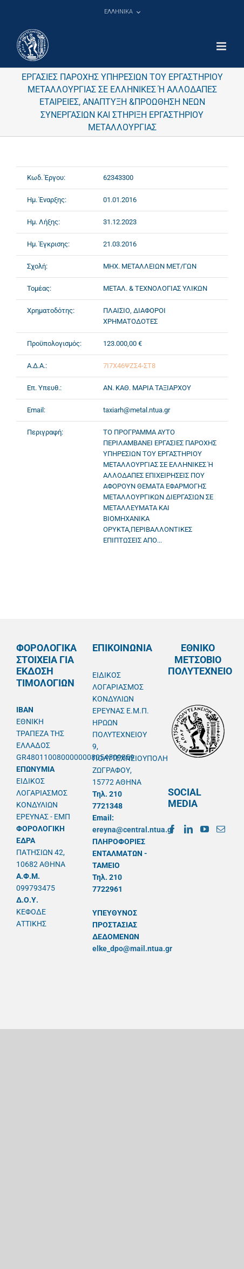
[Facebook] (172, 829)
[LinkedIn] (188, 829)
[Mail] (220, 829)
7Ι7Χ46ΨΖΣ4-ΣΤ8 (129, 366)
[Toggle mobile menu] (222, 46)
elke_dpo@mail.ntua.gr (132, 948)
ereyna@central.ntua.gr (133, 829)
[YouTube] (204, 829)
